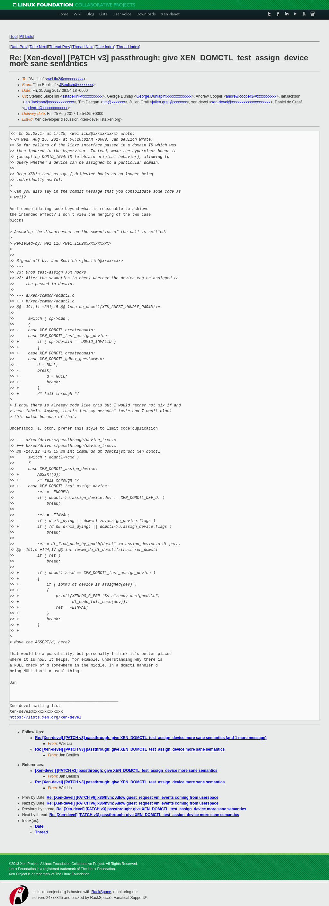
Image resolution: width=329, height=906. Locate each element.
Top (13, 36)
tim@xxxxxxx (113, 102)
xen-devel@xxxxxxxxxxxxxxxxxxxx (240, 102)
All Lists (26, 36)
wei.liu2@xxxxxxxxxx (65, 79)
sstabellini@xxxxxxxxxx (82, 96)
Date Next (38, 47)
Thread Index (128, 47)
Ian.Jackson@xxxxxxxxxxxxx (49, 102)
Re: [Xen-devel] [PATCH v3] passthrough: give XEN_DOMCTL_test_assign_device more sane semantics (130, 749)
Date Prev (18, 47)
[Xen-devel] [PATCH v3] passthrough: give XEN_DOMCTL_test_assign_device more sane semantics (126, 770)
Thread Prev (59, 47)
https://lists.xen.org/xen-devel (45, 717)
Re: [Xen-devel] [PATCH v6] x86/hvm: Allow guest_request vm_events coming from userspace (132, 797)
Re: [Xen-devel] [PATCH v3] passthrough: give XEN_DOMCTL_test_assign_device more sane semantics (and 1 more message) (150, 738)
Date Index (105, 47)
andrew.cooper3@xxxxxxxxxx (251, 96)
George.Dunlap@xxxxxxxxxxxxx (163, 96)
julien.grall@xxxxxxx (169, 102)
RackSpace (101, 892)
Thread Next (82, 47)
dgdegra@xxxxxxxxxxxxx (45, 108)
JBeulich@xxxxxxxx (76, 85)
